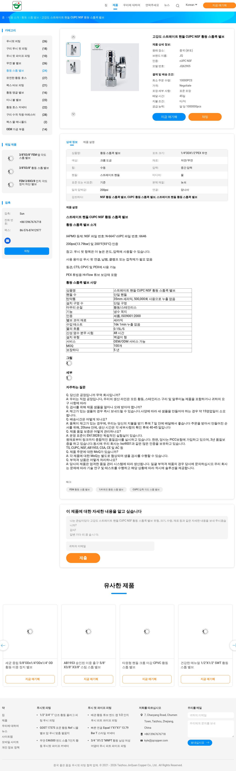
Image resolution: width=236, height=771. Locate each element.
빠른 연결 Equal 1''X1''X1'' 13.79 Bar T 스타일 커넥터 (109, 730)
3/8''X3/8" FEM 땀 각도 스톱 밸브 (32, 156)
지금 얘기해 (219, 5)
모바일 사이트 (10, 742)
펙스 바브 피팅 (26, 85)
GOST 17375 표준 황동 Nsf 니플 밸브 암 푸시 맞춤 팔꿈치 (59, 730)
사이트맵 (7, 736)
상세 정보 (72, 142)
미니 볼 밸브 (26, 100)
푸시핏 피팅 (26, 41)
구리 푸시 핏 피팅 (26, 49)
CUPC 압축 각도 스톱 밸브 (146, 489)
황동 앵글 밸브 (26, 93)
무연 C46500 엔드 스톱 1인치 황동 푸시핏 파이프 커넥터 (59, 743)
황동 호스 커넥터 (26, 107)
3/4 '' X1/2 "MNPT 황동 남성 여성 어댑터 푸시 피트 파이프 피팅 (110, 743)
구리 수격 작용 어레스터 (26, 115)
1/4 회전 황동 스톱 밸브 (111, 489)
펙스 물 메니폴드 (26, 122)
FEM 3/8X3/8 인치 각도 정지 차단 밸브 (33, 182)
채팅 (27, 250)
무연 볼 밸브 (26, 63)
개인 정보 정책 (11, 747)
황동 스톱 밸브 (26, 71)
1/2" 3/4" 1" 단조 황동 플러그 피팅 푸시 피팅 (59, 717)
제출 (83, 558)
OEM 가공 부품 (26, 129)
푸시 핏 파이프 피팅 (26, 56)
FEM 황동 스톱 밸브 (79, 489)
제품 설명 (89, 142)
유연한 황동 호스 (26, 78)
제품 (4, 720)
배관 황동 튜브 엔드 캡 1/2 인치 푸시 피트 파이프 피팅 (110, 717)
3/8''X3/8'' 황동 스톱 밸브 (34, 167)
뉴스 (4, 731)
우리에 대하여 (10, 725)
